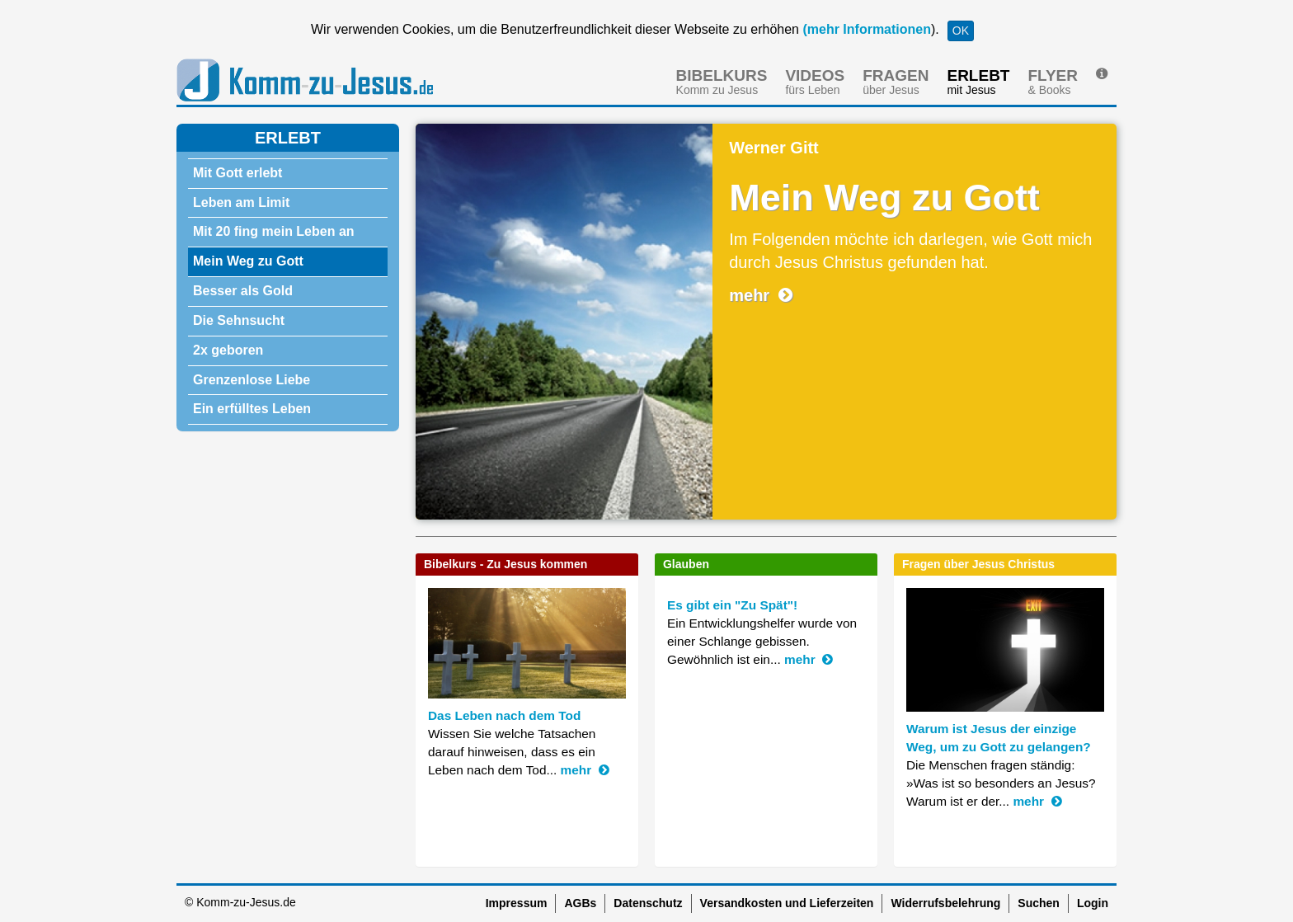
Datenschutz (648, 903)
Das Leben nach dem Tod (504, 715)
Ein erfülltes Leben (252, 409)
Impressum (517, 903)
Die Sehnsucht (238, 320)
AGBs (580, 903)
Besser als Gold (243, 291)
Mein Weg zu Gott (248, 261)
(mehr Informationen (865, 29)
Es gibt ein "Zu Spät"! (732, 605)
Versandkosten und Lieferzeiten (787, 903)
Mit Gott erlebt (237, 173)
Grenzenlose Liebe (251, 380)
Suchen (1039, 903)
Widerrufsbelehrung (945, 903)
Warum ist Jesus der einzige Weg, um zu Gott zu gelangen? (998, 738)
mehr (760, 295)
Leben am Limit (241, 202)
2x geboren (228, 350)
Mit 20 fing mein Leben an (274, 231)
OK (960, 30)
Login (1092, 903)
